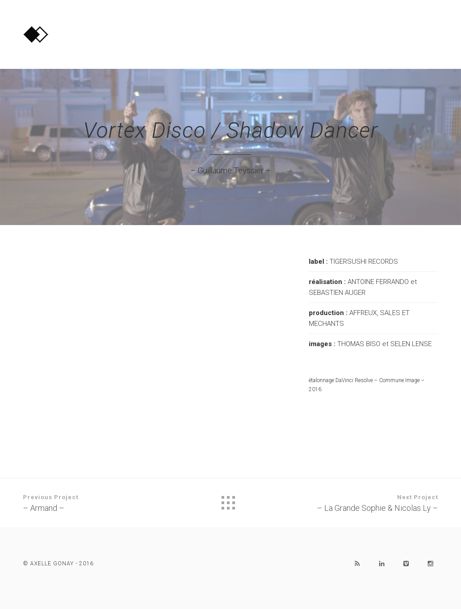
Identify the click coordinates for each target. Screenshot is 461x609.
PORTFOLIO (367, 31)
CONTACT (422, 31)
